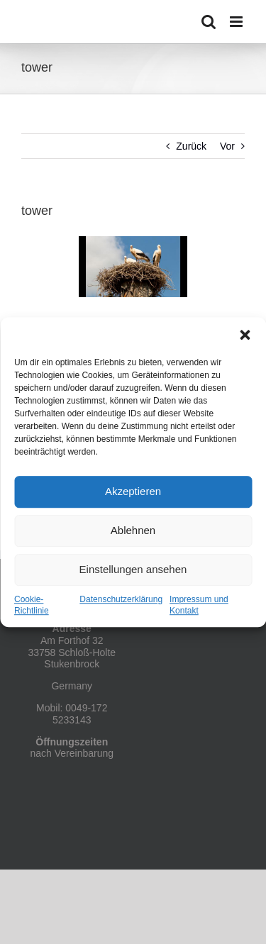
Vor (227, 146)
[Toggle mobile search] (208, 21)
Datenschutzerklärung (120, 599)
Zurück (191, 146)
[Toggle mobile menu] (237, 21)
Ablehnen (133, 530)
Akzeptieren (133, 491)
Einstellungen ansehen (133, 569)
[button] (245, 335)
